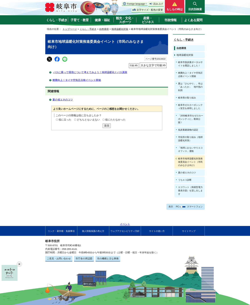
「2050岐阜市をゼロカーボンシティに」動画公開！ (190, 119)
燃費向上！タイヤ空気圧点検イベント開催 (76, 80)
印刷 (132, 65)
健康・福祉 (102, 20)
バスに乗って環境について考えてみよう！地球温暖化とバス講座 (90, 72)
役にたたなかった (115, 119)
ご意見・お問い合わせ (59, 258)
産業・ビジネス (148, 20)
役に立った (65, 119)
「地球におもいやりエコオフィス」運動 (190, 149)
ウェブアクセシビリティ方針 (125, 231)
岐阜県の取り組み (187, 97)
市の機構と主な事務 (108, 258)
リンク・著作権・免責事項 (61, 231)
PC (177, 206)
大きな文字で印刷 (151, 65)
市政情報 (170, 20)
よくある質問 (193, 20)
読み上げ (158, 3)
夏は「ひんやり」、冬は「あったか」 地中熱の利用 (190, 86)
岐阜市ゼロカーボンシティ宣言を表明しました (190, 107)
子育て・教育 (79, 20)
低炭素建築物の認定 (188, 129)
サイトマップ (188, 231)
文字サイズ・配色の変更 (150, 9)
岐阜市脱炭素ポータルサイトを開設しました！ (190, 64)
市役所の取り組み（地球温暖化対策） (190, 139)
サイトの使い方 (157, 231)
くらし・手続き (56, 20)
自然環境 (104, 29)
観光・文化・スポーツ (125, 20)
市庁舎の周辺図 (84, 258)
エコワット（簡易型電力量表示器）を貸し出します (190, 190)
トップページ (69, 29)
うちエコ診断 (184, 180)
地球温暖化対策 (119, 29)
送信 (106, 125)
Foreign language (136, 4)
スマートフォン (195, 206)
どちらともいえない (88, 119)
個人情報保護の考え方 (93, 231)
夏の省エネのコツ (62, 99)
